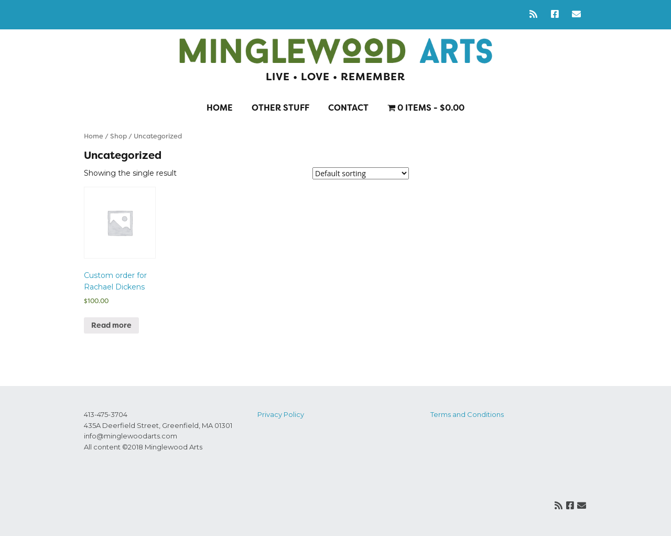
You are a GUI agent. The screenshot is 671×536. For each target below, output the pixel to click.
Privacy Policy (280, 414)
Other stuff (280, 107)
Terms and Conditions (467, 414)
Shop (118, 136)
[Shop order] (360, 173)
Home (220, 107)
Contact (348, 107)
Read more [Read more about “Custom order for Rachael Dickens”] (111, 325)
